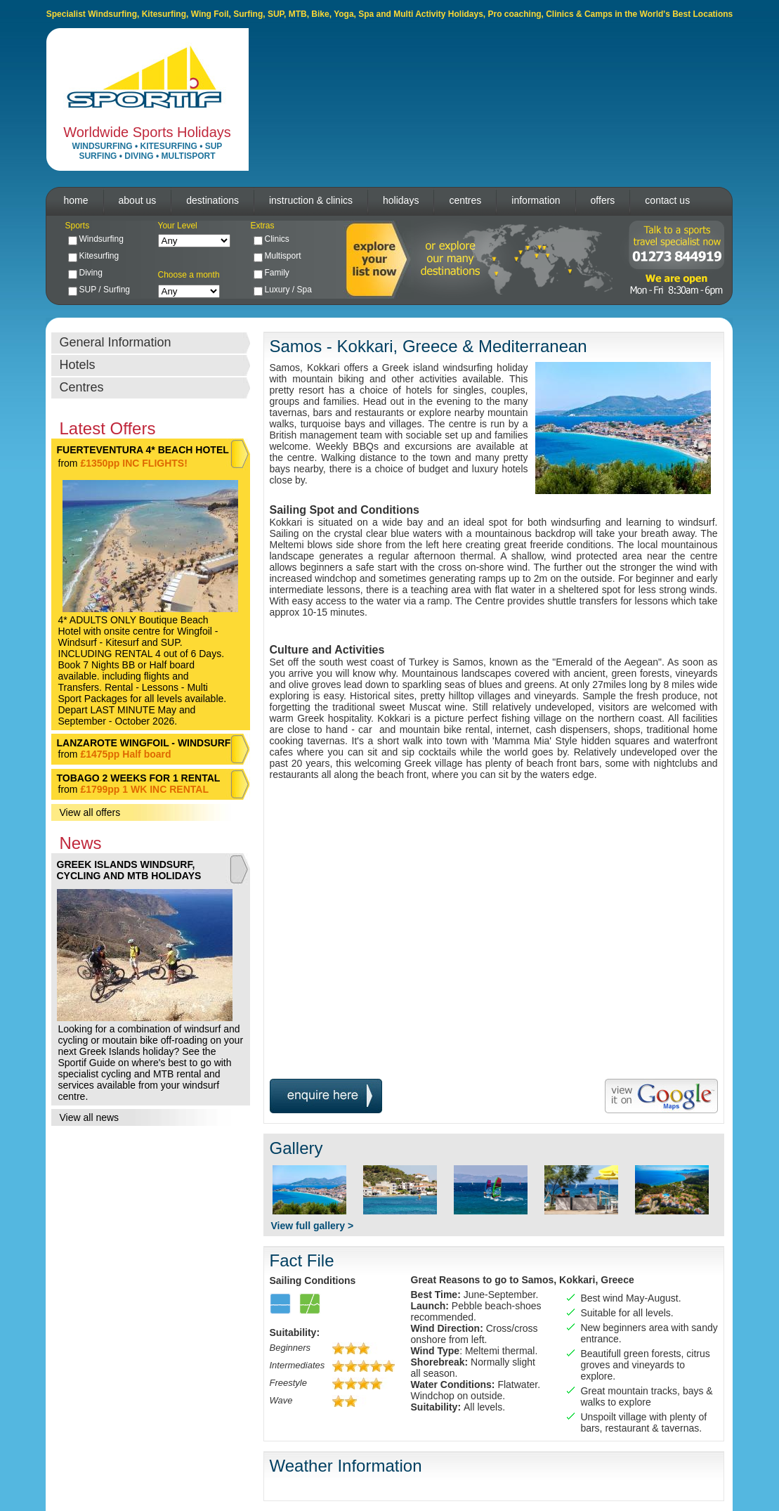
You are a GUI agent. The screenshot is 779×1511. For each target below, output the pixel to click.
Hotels (78, 365)
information (535, 200)
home (76, 200)
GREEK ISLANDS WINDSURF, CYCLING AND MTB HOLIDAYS (129, 870)
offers (603, 200)
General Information (115, 342)
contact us (667, 200)
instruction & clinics (311, 200)
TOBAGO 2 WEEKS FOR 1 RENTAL (139, 778)
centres (465, 200)
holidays (401, 200)
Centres (82, 387)
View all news (89, 1117)
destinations (212, 200)
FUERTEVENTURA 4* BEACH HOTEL (143, 449)
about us (138, 200)
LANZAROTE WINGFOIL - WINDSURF (144, 742)
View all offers (90, 812)
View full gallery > (312, 1225)
